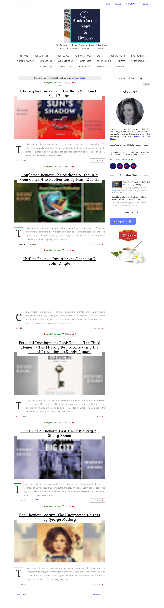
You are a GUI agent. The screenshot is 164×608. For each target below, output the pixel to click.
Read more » (33, 499)
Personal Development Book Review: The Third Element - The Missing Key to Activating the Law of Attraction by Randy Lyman (59, 347)
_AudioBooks (46, 61)
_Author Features (82, 56)
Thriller (21, 328)
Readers (99, 56)
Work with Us (130, 4)
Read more (97, 161)
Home (107, 4)
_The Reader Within (25, 61)
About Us (117, 4)
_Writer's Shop (46, 66)
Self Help (21, 417)
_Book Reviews (62, 56)
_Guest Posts (85, 61)
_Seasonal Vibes (84, 66)
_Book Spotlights (42, 56)
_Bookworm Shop (104, 61)
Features (24, 56)
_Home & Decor (103, 66)
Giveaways (120, 66)
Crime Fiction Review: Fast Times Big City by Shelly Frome (59, 433)
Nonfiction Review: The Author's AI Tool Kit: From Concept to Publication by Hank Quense (59, 177)
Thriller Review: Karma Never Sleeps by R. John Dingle (59, 261)
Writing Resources (26, 244)
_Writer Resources (138, 61)
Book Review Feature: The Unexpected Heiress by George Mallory (59, 517)
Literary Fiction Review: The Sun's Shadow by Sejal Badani (60, 93)
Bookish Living (65, 66)
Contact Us (143, 4)
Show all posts (78, 78)
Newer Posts (21, 594)
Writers (121, 61)
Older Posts (97, 594)
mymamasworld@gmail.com (125, 159)
